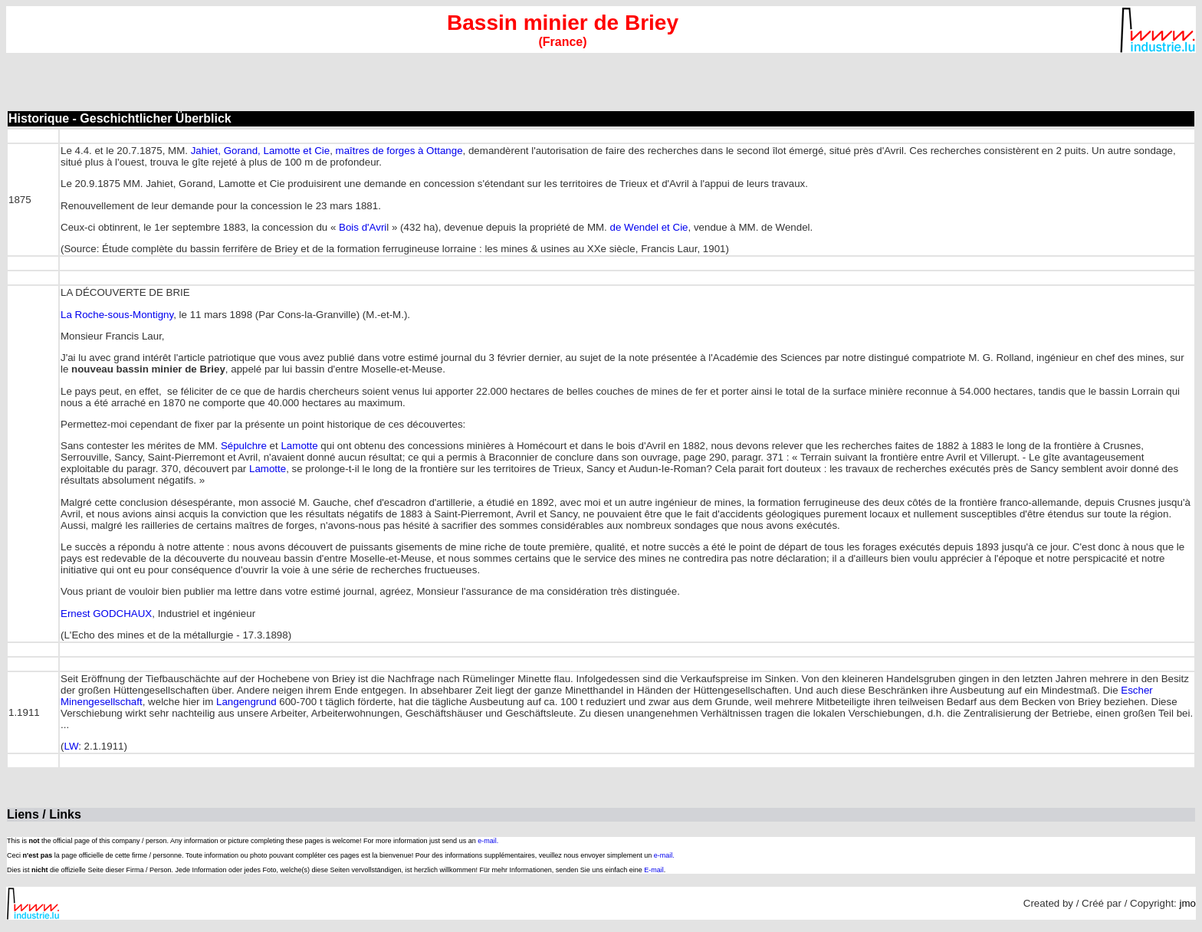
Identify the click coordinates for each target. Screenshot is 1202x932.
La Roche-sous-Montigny (117, 314)
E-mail (654, 870)
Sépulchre (244, 445)
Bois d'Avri (362, 227)
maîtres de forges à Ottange (399, 150)
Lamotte (299, 445)
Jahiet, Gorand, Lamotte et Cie (260, 150)
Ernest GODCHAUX (106, 613)
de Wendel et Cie (649, 227)
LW (71, 746)
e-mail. (488, 841)
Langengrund (246, 701)
